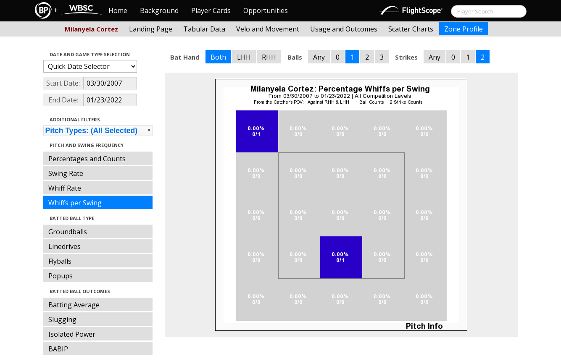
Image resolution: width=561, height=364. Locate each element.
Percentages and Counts (87, 158)
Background (159, 10)
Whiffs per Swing (75, 202)
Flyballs (59, 261)
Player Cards (211, 10)
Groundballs (67, 231)
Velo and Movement (267, 29)
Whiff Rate (64, 188)
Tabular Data (204, 29)
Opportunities (265, 10)
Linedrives (64, 246)
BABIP (58, 349)
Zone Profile (463, 29)
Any (319, 57)
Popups (60, 275)
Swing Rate (65, 173)
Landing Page (150, 29)
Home (117, 10)
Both (218, 57)
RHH (269, 57)
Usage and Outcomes (343, 29)
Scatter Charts (410, 29)
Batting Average (74, 304)
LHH (244, 57)
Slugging (62, 319)
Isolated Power (71, 334)
